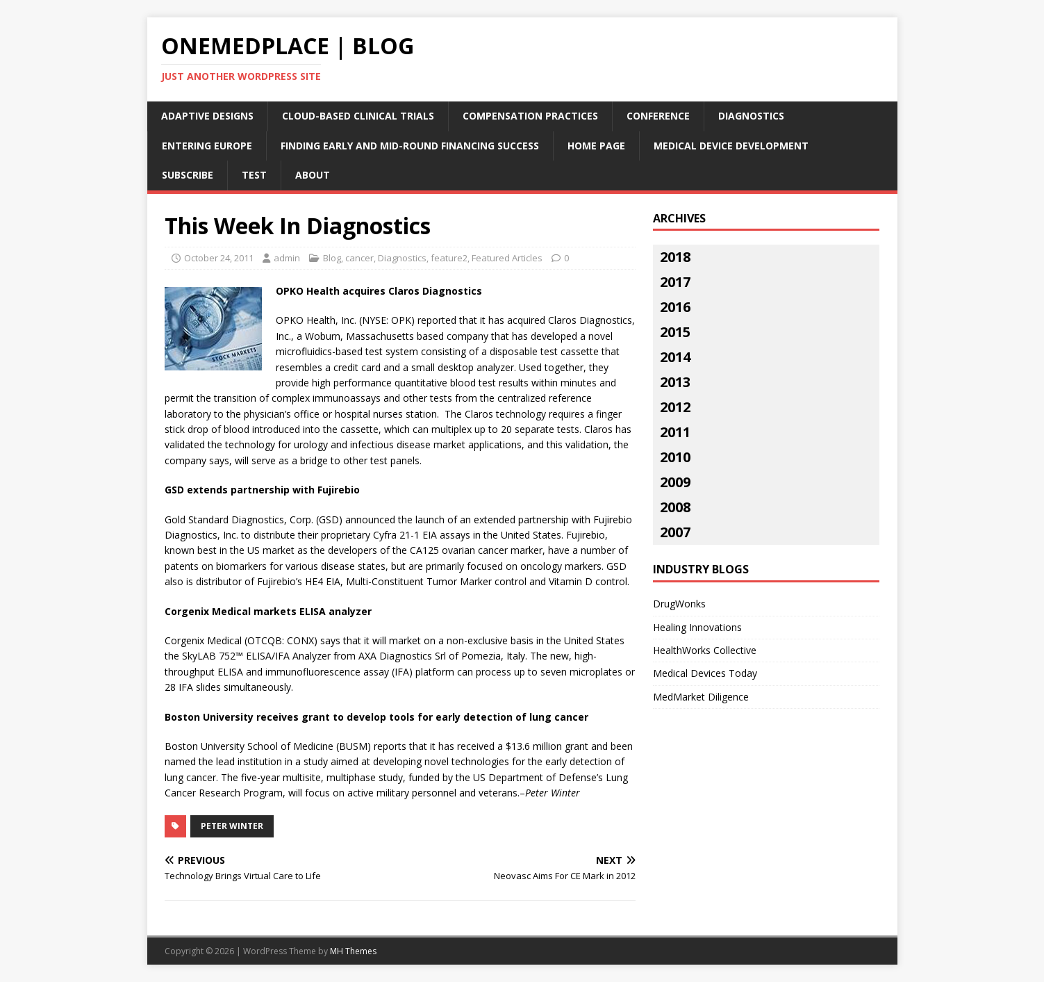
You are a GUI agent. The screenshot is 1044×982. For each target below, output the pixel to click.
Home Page (596, 145)
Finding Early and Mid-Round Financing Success (410, 145)
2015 (675, 331)
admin (287, 258)
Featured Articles (507, 258)
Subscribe (187, 174)
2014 (675, 356)
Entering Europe (207, 145)
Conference (658, 115)
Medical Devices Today (705, 673)
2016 (675, 306)
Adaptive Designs (207, 115)
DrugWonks (679, 603)
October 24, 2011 (219, 258)
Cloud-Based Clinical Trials (358, 115)
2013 (675, 382)
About (312, 174)
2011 (675, 432)
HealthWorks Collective (704, 650)
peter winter (232, 826)
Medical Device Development (731, 145)
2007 (675, 532)
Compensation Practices (530, 115)
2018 (675, 256)
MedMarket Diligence (701, 696)
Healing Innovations (697, 627)
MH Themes (353, 951)
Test (254, 174)
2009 (675, 482)
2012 (675, 407)
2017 (675, 281)
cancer (359, 258)
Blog (332, 258)
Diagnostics (751, 115)
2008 (675, 507)
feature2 (449, 258)
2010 (675, 457)
